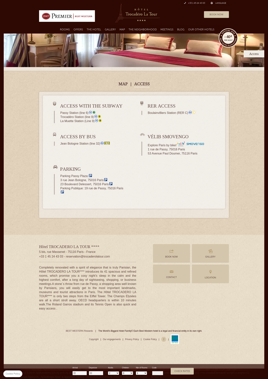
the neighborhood (143, 29)
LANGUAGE (218, 3)
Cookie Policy (150, 339)
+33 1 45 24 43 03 (194, 3)
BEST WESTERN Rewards (79, 331)
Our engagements (112, 339)
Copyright (93, 339)
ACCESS (142, 84)
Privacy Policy (132, 339)
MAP (123, 84)
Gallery (110, 29)
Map (122, 29)
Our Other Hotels (201, 29)
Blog (180, 29)
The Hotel (94, 29)
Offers (78, 29)
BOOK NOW (216, 14)
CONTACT (171, 274)
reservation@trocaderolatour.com (88, 256)
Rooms (65, 29)
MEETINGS (166, 29)
